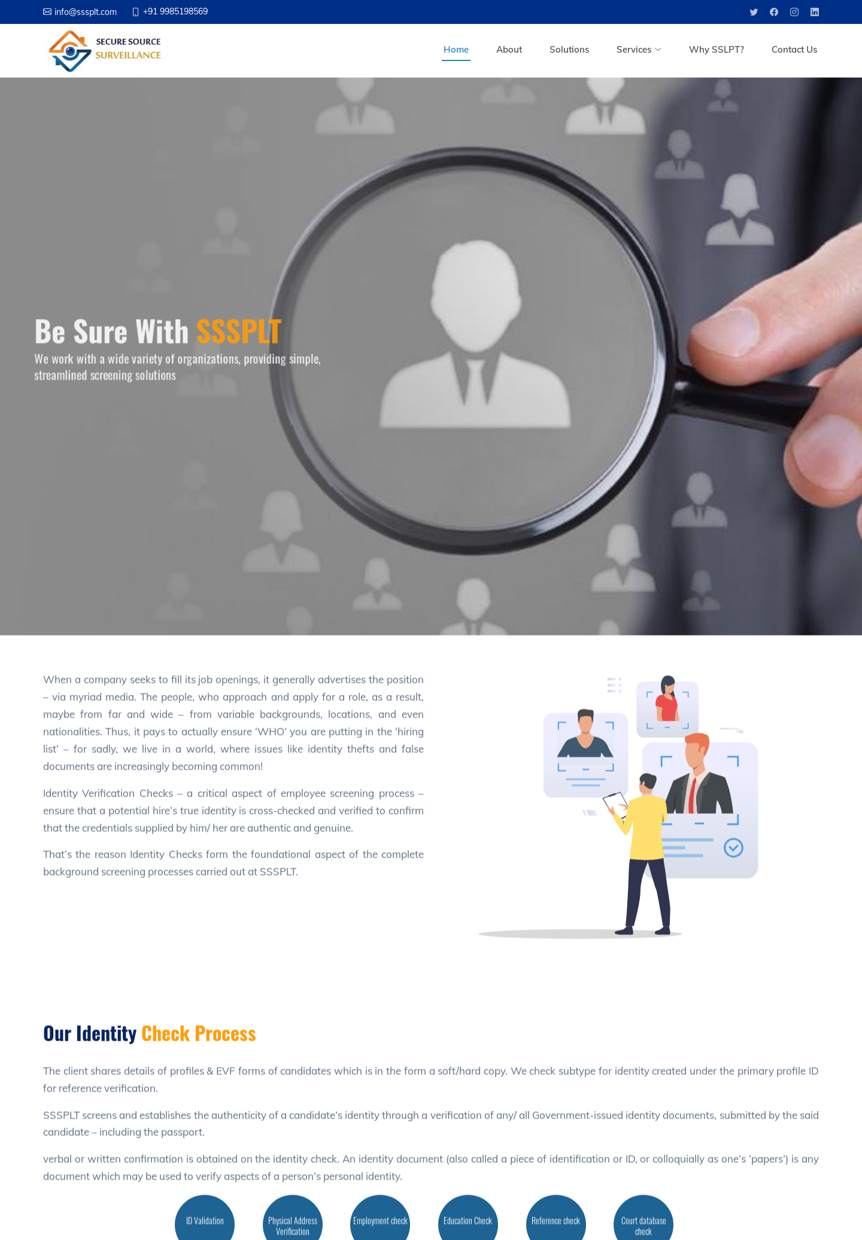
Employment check (380, 1226)
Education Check (468, 1226)
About (509, 49)
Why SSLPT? (716, 49)
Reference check (556, 1226)
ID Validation (205, 1226)
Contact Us (794, 49)
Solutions (569, 49)
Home (456, 49)
